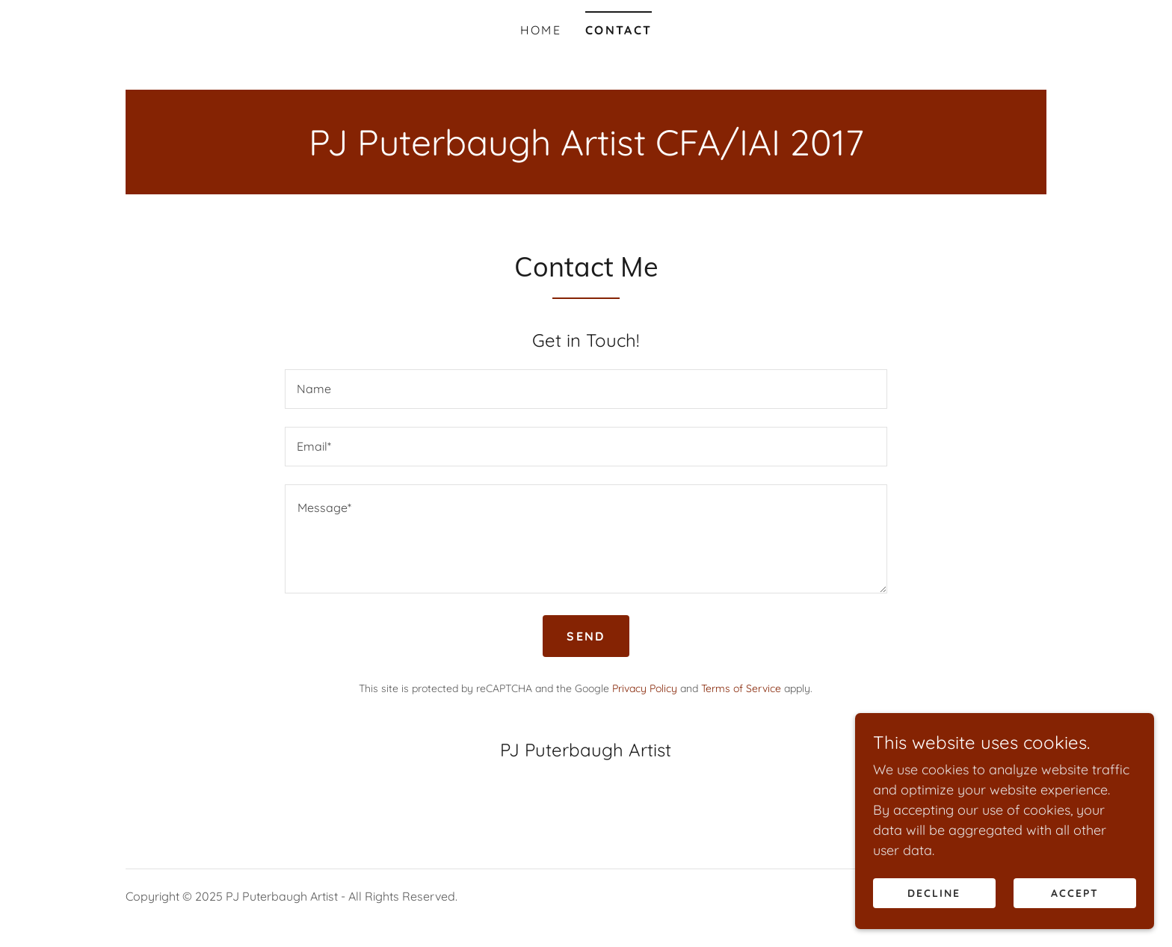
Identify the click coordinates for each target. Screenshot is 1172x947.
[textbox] (585, 389)
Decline (933, 893)
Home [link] (540, 29)
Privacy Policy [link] (644, 688)
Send (586, 636)
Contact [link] (618, 29)
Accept (1075, 893)
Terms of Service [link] (741, 688)
